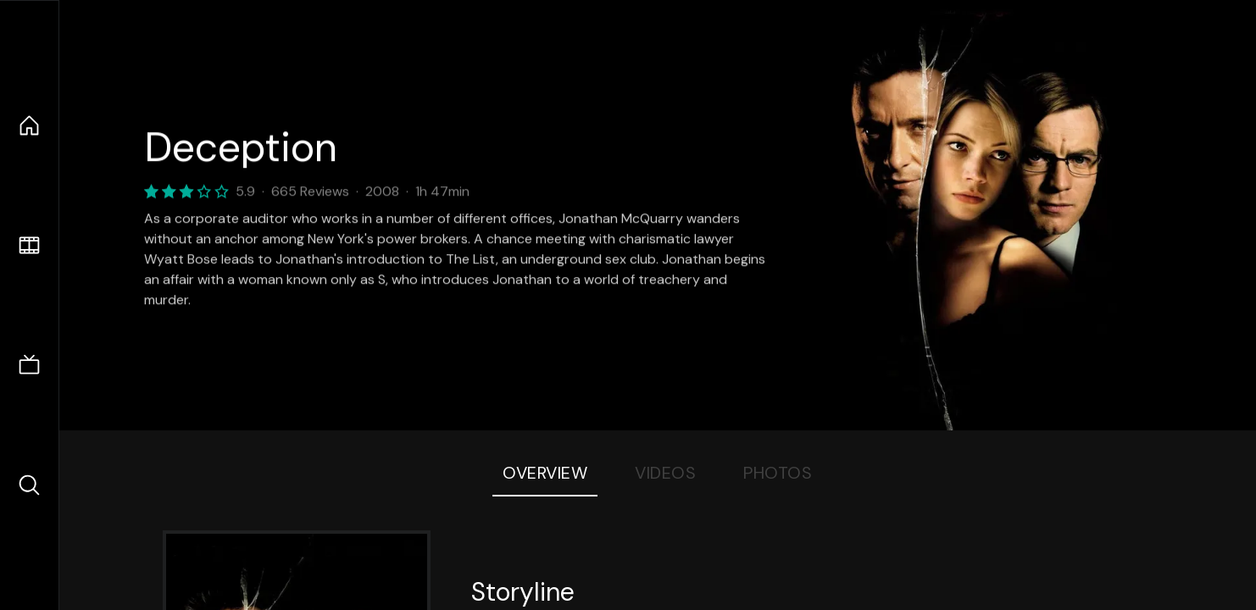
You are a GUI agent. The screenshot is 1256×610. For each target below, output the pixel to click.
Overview (545, 473)
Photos (777, 473)
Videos (665, 473)
